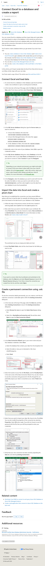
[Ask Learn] (38, 5)
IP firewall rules (29, 174)
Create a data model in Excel (19, 215)
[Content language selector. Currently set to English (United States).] (10, 549)
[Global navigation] (1, 2)
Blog (23, 556)
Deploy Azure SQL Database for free (26, 58)
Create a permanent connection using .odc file (14, 26)
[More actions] (41, 5)
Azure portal (19, 170)
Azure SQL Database (22, 5)
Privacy (35, 556)
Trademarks (29, 559)
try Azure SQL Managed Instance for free (23, 62)
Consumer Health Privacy (9, 559)
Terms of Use (21, 559)
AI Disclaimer (6, 556)
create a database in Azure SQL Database (20, 54)
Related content (7, 28)
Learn (3, 5)
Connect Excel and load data (10, 22)
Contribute (29, 556)
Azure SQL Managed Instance (33, 32)
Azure (7, 5)
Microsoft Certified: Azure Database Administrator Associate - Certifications (20, 532)
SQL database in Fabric (8, 34)
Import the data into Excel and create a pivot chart (15, 24)
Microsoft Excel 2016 (33, 74)
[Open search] (38, 2)
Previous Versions (15, 556)
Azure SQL (13, 5)
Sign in (42, 2)
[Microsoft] (22, 2)
